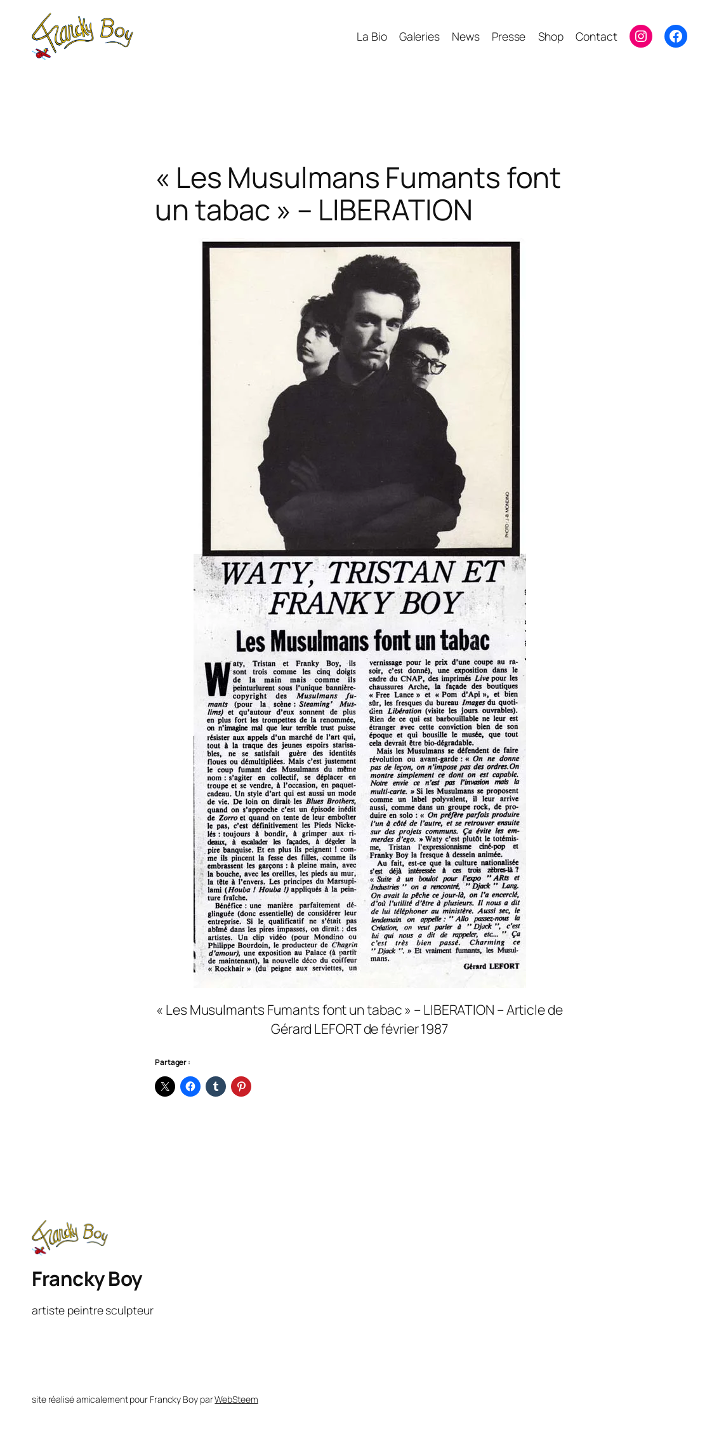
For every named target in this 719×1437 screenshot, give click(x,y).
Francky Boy (87, 1278)
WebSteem (236, 1399)
